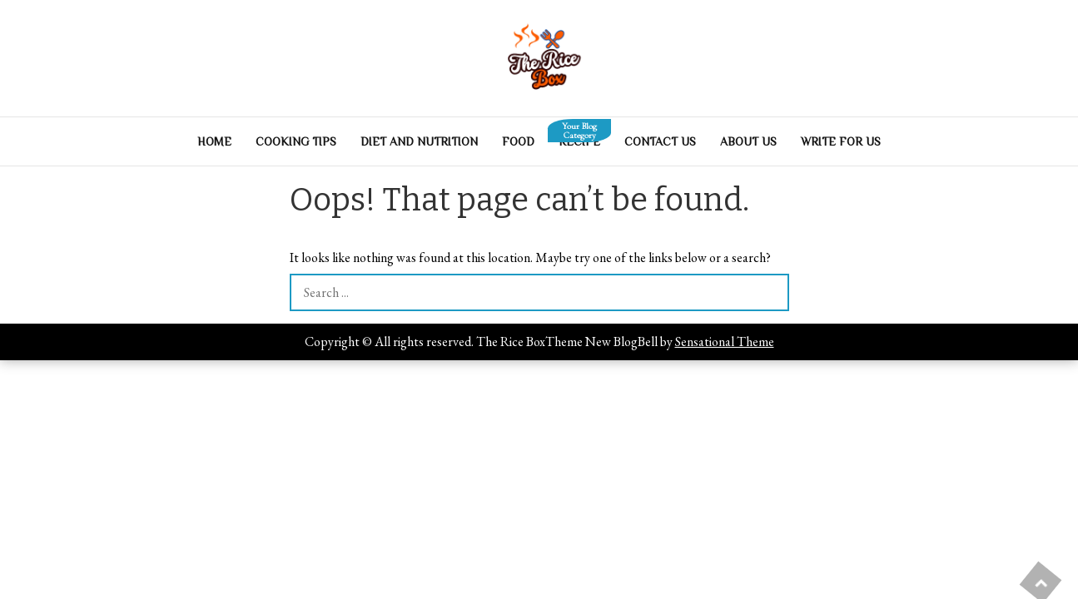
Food (518, 141)
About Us (748, 141)
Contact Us (660, 141)
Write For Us (841, 141)
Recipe (579, 137)
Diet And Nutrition (419, 141)
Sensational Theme (724, 341)
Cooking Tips (296, 141)
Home (214, 141)
